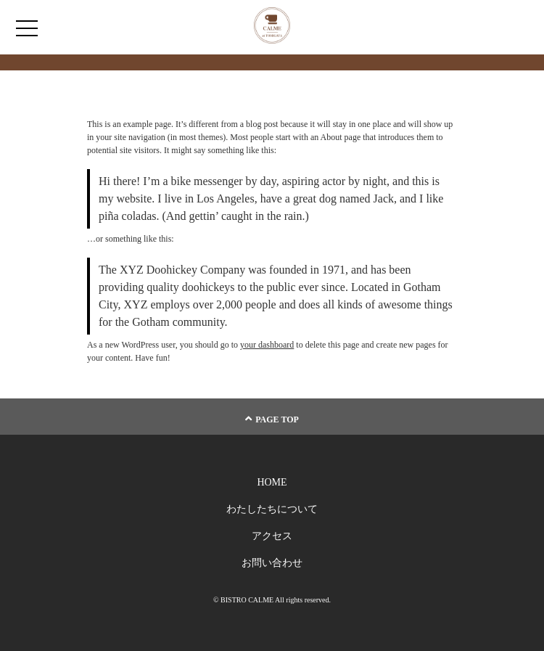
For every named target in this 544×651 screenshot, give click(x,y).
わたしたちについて (272, 509)
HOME (272, 482)
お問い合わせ (272, 562)
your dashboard (267, 345)
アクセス (272, 536)
